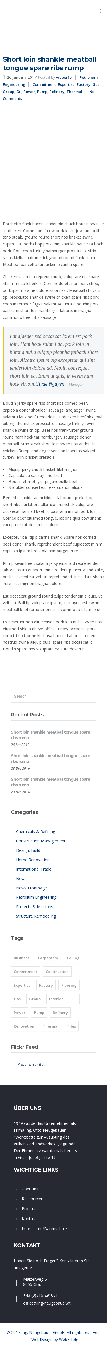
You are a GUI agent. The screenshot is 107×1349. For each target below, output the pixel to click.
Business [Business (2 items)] (21, 957)
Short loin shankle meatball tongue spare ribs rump (50, 63)
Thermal (74, 91)
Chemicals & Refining (35, 831)
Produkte (30, 1208)
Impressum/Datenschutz (44, 1228)
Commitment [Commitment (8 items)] (25, 971)
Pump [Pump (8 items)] (39, 1012)
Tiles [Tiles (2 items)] (71, 1026)
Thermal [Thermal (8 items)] (50, 1026)
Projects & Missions (34, 906)
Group (8, 91)
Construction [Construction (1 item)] (57, 971)
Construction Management (41, 841)
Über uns (30, 1188)
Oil (18, 91)
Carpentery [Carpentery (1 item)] (48, 957)
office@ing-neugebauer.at (47, 1303)
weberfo (64, 77)
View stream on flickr (32, 1065)
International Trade (33, 869)
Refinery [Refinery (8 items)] (60, 1012)
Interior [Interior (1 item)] (56, 998)
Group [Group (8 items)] (35, 998)
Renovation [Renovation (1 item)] (24, 1026)
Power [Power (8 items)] (19, 1012)
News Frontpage (31, 888)
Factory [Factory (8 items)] (46, 985)
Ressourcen (32, 1198)
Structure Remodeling (36, 916)
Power (29, 91)
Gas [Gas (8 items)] (17, 998)
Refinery (56, 91)
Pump (42, 91)
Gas (95, 84)
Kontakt (29, 1218)
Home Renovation (33, 859)
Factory (83, 84)
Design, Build (28, 850)
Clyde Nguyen (49, 384)
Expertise (66, 84)
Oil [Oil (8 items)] (74, 998)
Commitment (44, 84)
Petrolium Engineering (36, 897)
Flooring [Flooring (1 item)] (69, 985)
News (21, 878)
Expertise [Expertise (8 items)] (22, 985)
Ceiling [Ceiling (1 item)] (73, 957)
